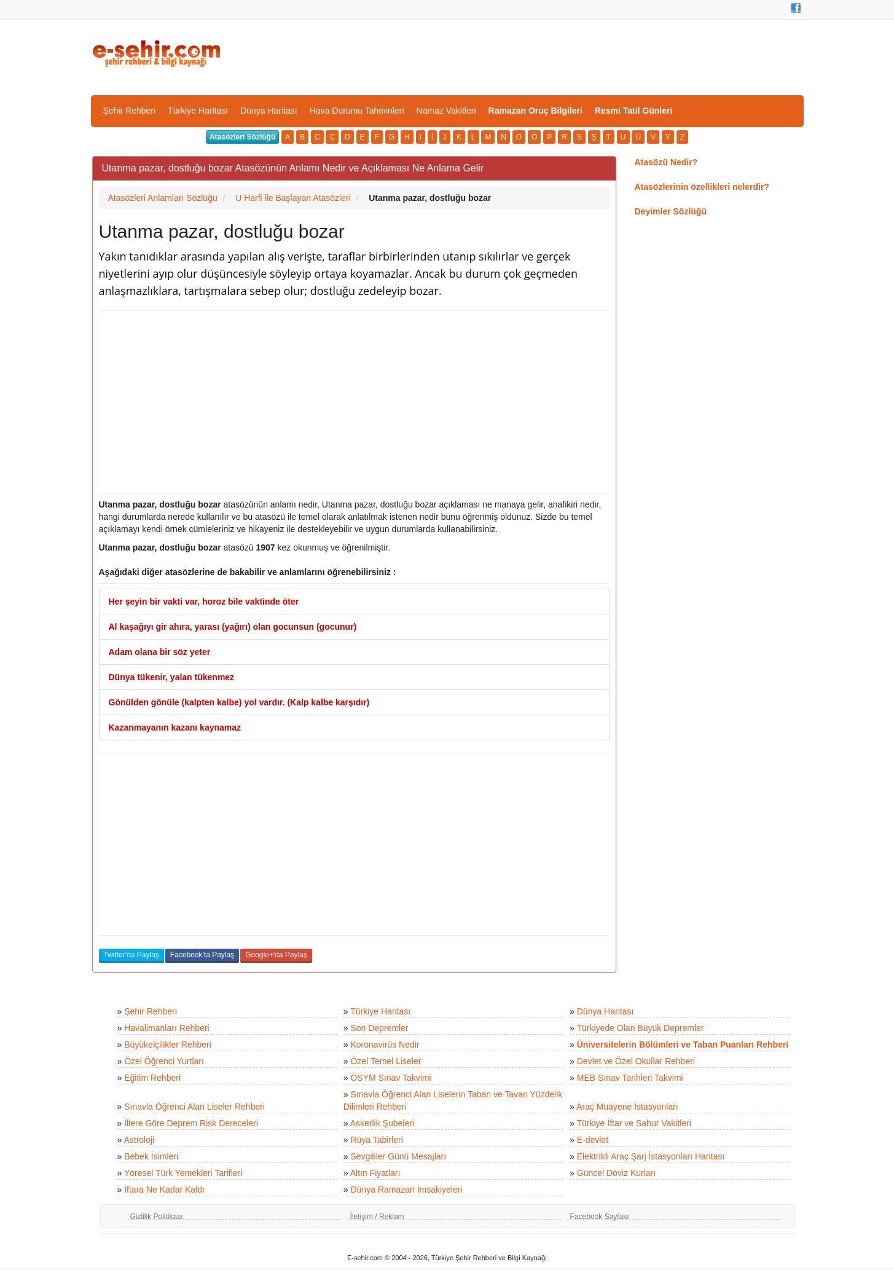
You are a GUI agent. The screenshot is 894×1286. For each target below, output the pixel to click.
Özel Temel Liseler (385, 1061)
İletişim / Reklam (377, 1216)
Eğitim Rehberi (152, 1078)
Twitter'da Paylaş (131, 955)
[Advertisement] (354, 402)
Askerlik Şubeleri (382, 1123)
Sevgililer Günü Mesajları (398, 1156)
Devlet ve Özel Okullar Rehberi (636, 1061)
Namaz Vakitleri (446, 111)
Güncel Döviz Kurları (616, 1173)
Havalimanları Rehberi (167, 1028)
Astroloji (139, 1140)
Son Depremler (379, 1028)
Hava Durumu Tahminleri (357, 111)
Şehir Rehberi (129, 111)
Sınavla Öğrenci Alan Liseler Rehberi (194, 1107)
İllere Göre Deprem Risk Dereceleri (191, 1123)
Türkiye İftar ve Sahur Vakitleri (634, 1123)
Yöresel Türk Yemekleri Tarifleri (183, 1173)
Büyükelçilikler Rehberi (167, 1044)
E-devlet (592, 1140)
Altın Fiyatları (375, 1173)
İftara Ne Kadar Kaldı (164, 1189)
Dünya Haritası (268, 111)
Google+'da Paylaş (276, 955)
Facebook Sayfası (599, 1216)
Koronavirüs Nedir (384, 1044)
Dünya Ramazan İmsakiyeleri (406, 1189)
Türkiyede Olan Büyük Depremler (640, 1028)
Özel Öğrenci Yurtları (164, 1061)
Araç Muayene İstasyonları (627, 1107)
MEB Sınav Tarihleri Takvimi (630, 1078)
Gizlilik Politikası (156, 1216)
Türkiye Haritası (198, 111)
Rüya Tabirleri (376, 1140)
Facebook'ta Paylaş (202, 955)
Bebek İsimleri (151, 1156)
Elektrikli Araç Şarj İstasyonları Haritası (650, 1156)
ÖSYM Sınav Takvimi (390, 1078)
